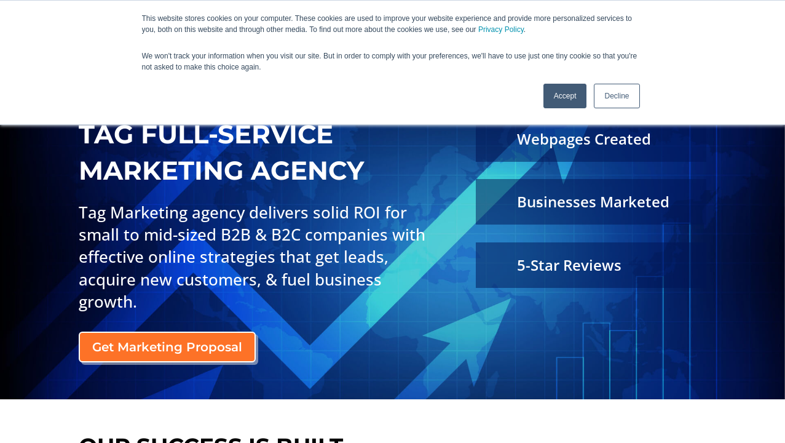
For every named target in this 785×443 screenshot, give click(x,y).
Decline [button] (616, 95)
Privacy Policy (501, 29)
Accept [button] (565, 95)
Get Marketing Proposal (167, 347)
